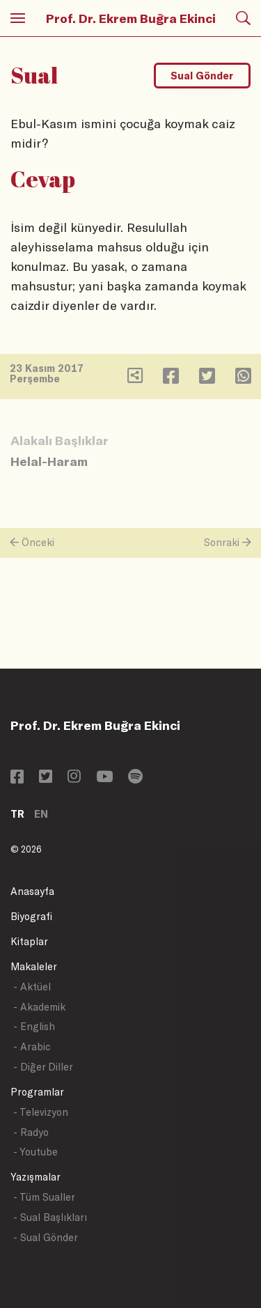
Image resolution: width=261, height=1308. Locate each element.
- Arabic (32, 1046)
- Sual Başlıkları (50, 1217)
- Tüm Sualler (44, 1197)
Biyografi (31, 916)
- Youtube (35, 1152)
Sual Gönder (202, 75)
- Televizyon (40, 1112)
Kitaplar (29, 941)
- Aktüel (32, 986)
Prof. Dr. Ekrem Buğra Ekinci (131, 18)
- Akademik (39, 1007)
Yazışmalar (35, 1177)
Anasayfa (32, 891)
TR (17, 814)
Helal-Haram (49, 461)
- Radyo (31, 1132)
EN (41, 814)
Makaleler (33, 966)
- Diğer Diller (43, 1067)
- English (34, 1026)
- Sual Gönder (45, 1237)
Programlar (37, 1092)
